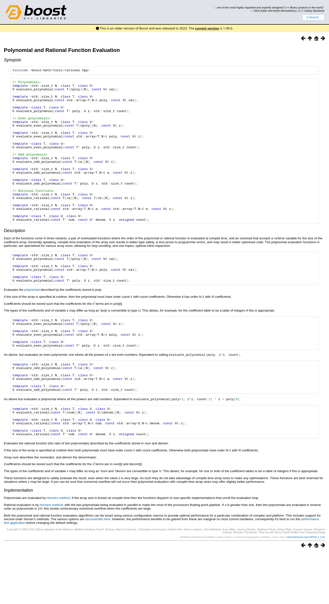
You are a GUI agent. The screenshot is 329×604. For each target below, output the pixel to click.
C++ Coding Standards (311, 10)
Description (14, 259)
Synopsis (12, 59)
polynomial (32, 324)
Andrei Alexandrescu (285, 10)
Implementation (18, 542)
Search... (313, 17)
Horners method (58, 549)
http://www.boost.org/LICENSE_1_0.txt (305, 589)
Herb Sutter (260, 10)
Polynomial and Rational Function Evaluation (62, 50)
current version (207, 28)
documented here (97, 571)
